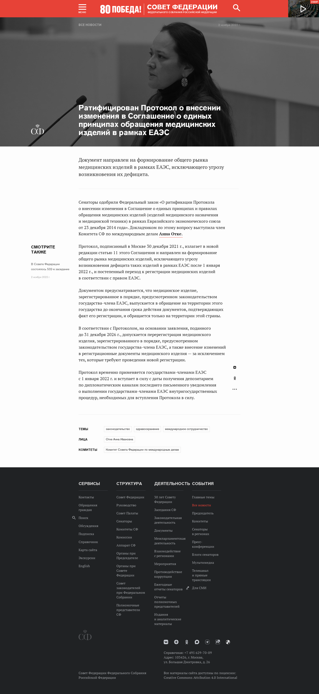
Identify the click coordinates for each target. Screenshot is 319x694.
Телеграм (207, 642)
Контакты (86, 497)
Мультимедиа (203, 562)
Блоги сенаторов (205, 554)
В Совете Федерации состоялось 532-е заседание (50, 266)
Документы (163, 530)
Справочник (88, 542)
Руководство (126, 505)
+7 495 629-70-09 (198, 653)
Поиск (83, 518)
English (84, 566)
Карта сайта (88, 550)
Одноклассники (235, 378)
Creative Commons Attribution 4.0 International (200, 677)
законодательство (118, 429)
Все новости (90, 25)
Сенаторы (124, 521)
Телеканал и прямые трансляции (201, 575)
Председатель (203, 513)
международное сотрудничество (186, 429)
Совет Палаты (127, 513)
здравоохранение (147, 429)
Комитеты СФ (127, 529)
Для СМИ (199, 588)
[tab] (234, 380)
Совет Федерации (130, 497)
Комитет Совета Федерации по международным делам (142, 449)
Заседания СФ (165, 510)
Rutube (217, 642)
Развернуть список (235, 389)
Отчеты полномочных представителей (167, 602)
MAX (197, 642)
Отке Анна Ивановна (119, 439)
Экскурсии (87, 558)
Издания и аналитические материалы (167, 619)
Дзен (176, 642)
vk (166, 642)
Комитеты (200, 521)
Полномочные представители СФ (128, 610)
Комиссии (124, 537)
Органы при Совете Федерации (126, 570)
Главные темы (203, 497)
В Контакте (234, 367)
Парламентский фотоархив (228, 642)
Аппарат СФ (126, 545)
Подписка (86, 534)
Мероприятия (165, 564)
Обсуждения (88, 526)
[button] (82, 8)
